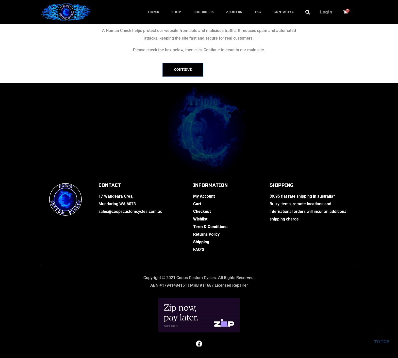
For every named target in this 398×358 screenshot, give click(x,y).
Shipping (201, 242)
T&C (258, 12)
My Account (204, 196)
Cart (197, 203)
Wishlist (200, 219)
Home (153, 12)
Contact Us (284, 12)
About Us (234, 12)
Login (326, 12)
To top (381, 337)
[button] (308, 12)
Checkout (202, 211)
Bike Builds (203, 12)
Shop (176, 12)
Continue (183, 70)
